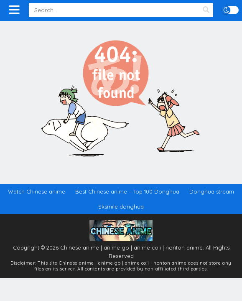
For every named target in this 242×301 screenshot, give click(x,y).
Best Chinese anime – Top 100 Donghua (127, 191)
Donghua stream (211, 191)
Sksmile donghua (121, 206)
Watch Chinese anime (36, 191)
